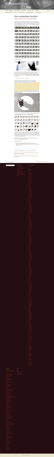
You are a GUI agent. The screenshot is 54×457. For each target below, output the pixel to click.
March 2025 (29, 189)
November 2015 (30, 329)
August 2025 (29, 182)
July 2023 (29, 215)
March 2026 (29, 173)
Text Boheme (7, 434)
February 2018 (30, 298)
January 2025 (30, 191)
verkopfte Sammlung (38, 12)
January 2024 (30, 207)
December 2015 (30, 328)
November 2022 (30, 225)
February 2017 (30, 314)
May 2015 (29, 333)
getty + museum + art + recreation (22, 78)
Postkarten (7, 420)
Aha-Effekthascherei (8, 375)
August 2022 (29, 229)
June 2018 (29, 293)
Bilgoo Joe (7, 380)
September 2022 (30, 228)
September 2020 (30, 259)
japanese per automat (8, 402)
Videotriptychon (8, 443)
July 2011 (29, 363)
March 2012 (29, 358)
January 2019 (30, 284)
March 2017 (29, 312)
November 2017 (30, 302)
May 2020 (29, 264)
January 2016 (30, 327)
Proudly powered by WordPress (27, 455)
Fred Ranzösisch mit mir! (9, 393)
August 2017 (29, 306)
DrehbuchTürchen (8, 385)
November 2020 (30, 256)
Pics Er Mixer (15, 12)
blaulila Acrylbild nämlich (25, 114)
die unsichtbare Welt (8, 384)
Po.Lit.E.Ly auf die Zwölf (20, 166)
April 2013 (29, 350)
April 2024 (29, 203)
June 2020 (29, 263)
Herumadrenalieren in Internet (21, 19)
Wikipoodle (7, 446)
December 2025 (30, 177)
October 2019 (30, 272)
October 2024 (30, 195)
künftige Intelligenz (8, 407)
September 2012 (30, 354)
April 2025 (29, 187)
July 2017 (29, 307)
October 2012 (30, 353)
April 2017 (29, 311)
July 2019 (29, 276)
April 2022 (29, 234)
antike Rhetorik (8, 376)
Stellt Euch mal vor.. (34, 19)
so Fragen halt (7, 430)
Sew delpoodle (8, 429)
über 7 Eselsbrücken (8, 441)
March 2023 (29, 220)
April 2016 (29, 324)
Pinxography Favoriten (22, 12)
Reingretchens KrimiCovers (30, 12)
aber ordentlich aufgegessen (9, 374)
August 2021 (29, 245)
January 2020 (30, 269)
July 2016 (29, 320)
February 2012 (30, 359)
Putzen (19, 150)
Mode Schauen (8, 411)
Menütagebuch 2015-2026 (8, 12)
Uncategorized (8, 442)
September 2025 (30, 181)
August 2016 (29, 319)
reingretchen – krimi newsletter (10, 423)
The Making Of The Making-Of (9, 437)
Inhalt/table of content (31, 10)
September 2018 (30, 289)
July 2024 (29, 199)
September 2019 (30, 273)
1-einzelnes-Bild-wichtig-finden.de (23, 18)
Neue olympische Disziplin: (9, 416)
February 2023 (30, 221)
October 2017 (30, 303)
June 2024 (29, 200)
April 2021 (29, 250)
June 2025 (29, 185)
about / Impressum (17, 10)
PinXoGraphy (7, 419)
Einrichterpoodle (23, 10)
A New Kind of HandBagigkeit (9, 10)
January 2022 (30, 238)
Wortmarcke (7, 447)
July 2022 (29, 230)
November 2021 (30, 241)
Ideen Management (8, 401)
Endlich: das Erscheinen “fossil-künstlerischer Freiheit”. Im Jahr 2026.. (21, 174)
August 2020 (29, 260)
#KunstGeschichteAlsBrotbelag (31, 144)
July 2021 (29, 246)
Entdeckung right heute (31, 18)
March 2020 (29, 267)
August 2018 (29, 290)
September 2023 (30, 212)
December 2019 (30, 271)
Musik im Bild (7, 414)
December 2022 (30, 224)
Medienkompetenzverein (9, 410)
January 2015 (30, 337)
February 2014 (30, 345)
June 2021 (29, 247)
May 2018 (29, 294)
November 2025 (30, 178)
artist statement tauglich (9, 379)
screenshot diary (8, 426)
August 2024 (29, 198)
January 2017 (30, 315)
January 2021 (30, 254)
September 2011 (30, 362)
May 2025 (29, 186)
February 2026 (30, 174)
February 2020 (30, 268)
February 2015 (30, 336)
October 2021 (30, 242)
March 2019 (29, 281)
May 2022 (29, 233)
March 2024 (29, 204)
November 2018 (30, 286)
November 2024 (30, 194)
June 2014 (29, 342)
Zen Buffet (7, 450)
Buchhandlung (20, 145)
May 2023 (29, 217)
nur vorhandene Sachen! (29, 19)
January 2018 (30, 299)
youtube (25, 22)
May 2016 (29, 323)
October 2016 (30, 316)
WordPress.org (19, 374)
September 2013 (30, 349)
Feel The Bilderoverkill (9, 390)
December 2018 (30, 285)
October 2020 (30, 258)
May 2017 (29, 310)
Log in (18, 370)
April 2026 (29, 172)
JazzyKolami (7, 403)
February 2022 (30, 237)
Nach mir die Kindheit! (8, 415)
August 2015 (29, 332)
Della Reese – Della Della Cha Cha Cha (29, 150)
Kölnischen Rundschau (32, 143)
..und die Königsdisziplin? (9, 161)
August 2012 (29, 355)
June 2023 (29, 216)
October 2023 (30, 211)
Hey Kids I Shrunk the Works (9, 397)
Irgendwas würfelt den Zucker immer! (42, 161)
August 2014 (29, 341)
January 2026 (30, 176)
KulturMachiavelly (8, 406)
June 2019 (29, 277)
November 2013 (30, 346)
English (7, 388)
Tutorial (7, 439)
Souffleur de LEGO (19, 170)
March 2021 (29, 251)
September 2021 (30, 243)
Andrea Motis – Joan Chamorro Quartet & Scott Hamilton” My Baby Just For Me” (26, 152)
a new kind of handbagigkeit (9, 371)
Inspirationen (37, 10)
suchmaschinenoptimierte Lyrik (10, 433)
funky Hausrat (7, 394)
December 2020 (30, 255)
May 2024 (29, 202)
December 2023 (30, 208)
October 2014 (30, 340)
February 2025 (30, 190)
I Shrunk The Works (8, 398)
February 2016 (30, 325)
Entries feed (18, 371)
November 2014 (30, 338)
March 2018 (29, 297)
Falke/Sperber (28, 24)
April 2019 (29, 280)
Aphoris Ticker (8, 378)
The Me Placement (8, 438)
